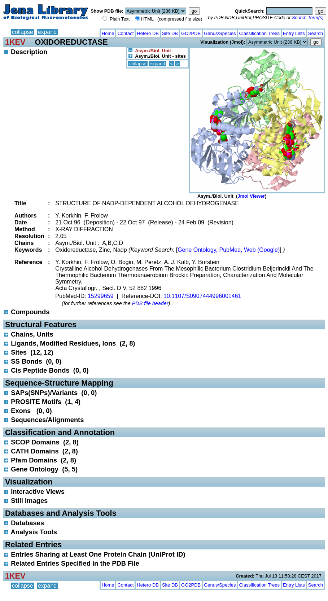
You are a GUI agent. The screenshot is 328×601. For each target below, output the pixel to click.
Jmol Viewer (251, 196)
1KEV (15, 42)
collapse (22, 32)
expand (47, 32)
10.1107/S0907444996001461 (202, 296)
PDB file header (150, 303)
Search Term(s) (308, 17)
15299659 (100, 296)
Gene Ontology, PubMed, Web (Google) (229, 250)
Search (315, 33)
